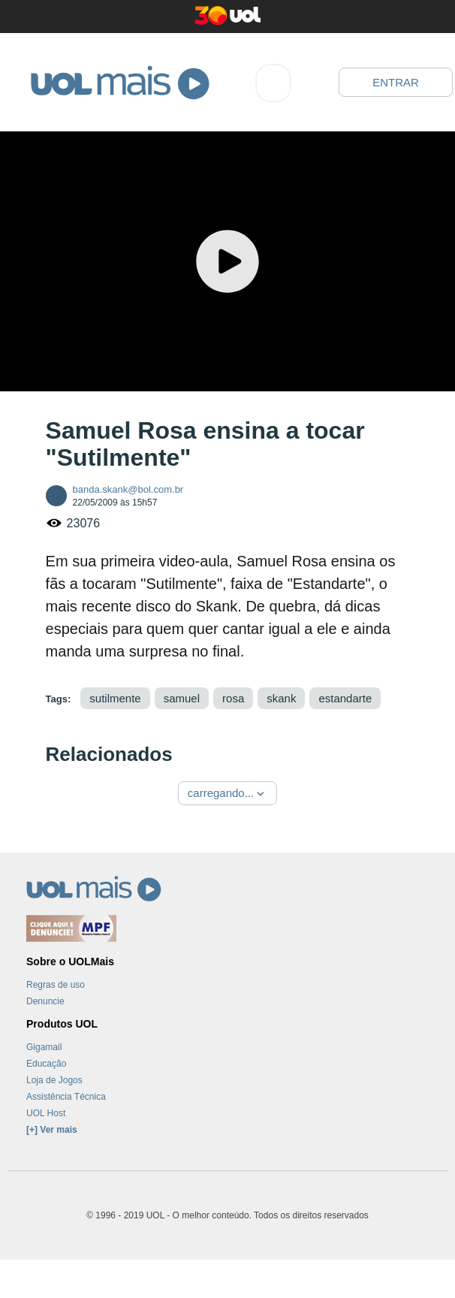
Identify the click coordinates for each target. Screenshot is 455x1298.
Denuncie (45, 1001)
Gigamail (44, 1047)
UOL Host (45, 1113)
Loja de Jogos (54, 1080)
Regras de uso (55, 985)
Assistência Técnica (66, 1096)
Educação (46, 1063)
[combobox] (273, 83)
